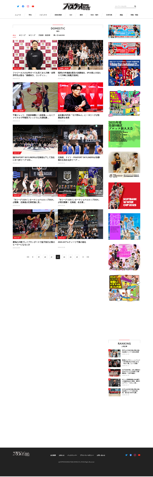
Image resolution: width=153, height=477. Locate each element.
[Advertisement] (126, 320)
